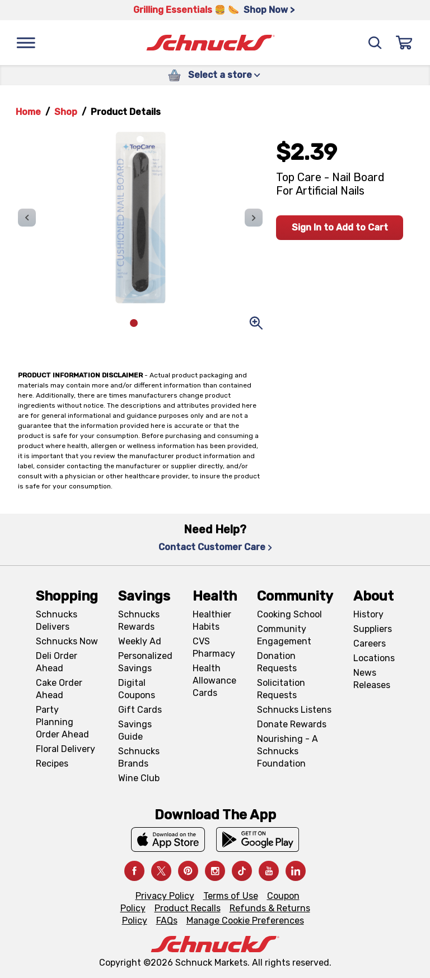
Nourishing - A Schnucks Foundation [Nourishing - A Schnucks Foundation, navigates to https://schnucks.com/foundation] (287, 751)
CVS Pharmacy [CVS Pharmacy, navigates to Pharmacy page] (214, 647)
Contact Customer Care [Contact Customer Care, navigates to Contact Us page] (215, 547)
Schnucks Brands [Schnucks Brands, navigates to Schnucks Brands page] (139, 757)
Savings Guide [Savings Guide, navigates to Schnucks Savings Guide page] (135, 730)
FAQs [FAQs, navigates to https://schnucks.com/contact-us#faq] (166, 920)
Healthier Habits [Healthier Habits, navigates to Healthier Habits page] (212, 620)
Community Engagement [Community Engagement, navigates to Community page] (284, 635)
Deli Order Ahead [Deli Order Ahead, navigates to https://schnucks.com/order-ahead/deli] (56, 662)
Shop (65, 112)
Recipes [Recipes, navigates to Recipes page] (52, 763)
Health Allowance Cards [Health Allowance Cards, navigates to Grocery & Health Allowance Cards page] (214, 680)
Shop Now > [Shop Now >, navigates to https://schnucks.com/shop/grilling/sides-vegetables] (269, 9)
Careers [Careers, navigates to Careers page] (369, 643)
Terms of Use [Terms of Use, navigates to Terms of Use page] (230, 896)
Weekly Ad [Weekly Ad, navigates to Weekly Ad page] (139, 641)
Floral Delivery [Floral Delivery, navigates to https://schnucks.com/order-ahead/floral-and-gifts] (65, 749)
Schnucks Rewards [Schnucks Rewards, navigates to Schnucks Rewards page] (139, 620)
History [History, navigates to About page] (368, 614)
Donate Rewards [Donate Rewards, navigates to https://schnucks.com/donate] (291, 724)
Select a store (224, 75)
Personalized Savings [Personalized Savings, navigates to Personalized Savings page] (145, 662)
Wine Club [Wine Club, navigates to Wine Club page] (139, 778)
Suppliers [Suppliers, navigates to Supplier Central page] (372, 629)
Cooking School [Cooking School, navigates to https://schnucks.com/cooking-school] (289, 614)
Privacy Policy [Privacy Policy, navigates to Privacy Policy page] (164, 896)
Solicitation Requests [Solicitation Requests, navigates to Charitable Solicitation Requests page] (281, 688)
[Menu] (25, 42)
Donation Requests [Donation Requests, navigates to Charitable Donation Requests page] (277, 662)
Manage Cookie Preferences (245, 920)
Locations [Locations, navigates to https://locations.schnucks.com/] (374, 658)
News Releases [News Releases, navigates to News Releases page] (371, 678)
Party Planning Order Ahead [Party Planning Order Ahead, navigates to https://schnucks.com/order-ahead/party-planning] (62, 722)
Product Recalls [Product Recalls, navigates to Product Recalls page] (188, 908)
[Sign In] (404, 42)
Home (28, 112)
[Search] (375, 42)
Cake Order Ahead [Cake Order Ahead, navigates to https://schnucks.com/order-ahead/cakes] (59, 688)
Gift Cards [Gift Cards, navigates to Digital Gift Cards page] (140, 709)
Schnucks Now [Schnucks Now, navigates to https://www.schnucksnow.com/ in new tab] (67, 641)
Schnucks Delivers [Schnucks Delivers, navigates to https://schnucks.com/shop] (56, 620)
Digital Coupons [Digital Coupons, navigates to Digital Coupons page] (136, 688)
